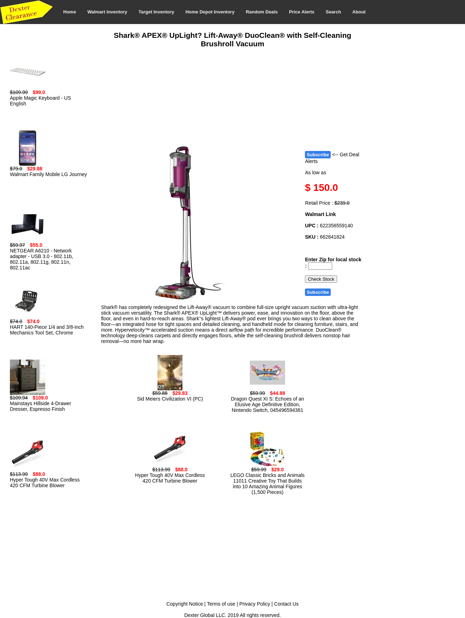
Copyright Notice (184, 604)
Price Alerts (301, 11)
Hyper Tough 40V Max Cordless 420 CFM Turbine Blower (45, 482)
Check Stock (321, 279)
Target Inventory (156, 11)
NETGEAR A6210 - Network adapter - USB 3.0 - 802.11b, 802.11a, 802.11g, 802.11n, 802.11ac (41, 259)
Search (333, 11)
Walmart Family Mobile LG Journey (48, 174)
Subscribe (318, 154)
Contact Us (286, 604)
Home (69, 11)
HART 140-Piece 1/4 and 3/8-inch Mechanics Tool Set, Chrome (47, 330)
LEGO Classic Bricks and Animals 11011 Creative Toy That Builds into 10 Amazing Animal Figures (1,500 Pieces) (267, 483)
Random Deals (262, 11)
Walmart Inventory (107, 11)
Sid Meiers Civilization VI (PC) (170, 399)
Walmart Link (320, 214)
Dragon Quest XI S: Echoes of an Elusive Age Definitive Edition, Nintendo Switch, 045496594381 (267, 404)
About (359, 11)
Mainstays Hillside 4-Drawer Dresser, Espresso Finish (40, 406)
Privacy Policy (254, 604)
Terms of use (221, 604)
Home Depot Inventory (210, 11)
